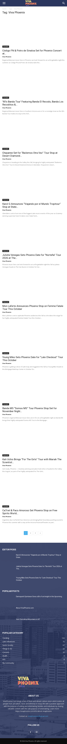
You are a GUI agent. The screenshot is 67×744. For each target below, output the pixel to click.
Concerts (5, 46)
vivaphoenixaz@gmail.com (38, 716)
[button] (4, 3)
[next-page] (40, 533)
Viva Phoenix (6, 57)
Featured (5, 200)
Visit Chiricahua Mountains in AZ (28, 619)
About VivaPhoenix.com (25, 608)
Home (4, 9)
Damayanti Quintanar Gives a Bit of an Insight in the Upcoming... (39, 596)
